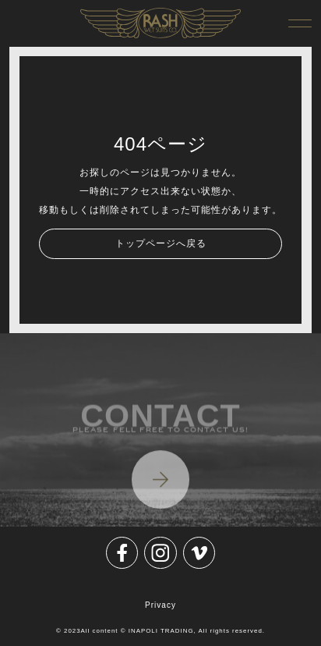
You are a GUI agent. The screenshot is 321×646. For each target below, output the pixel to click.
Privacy (160, 605)
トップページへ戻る (160, 243)
